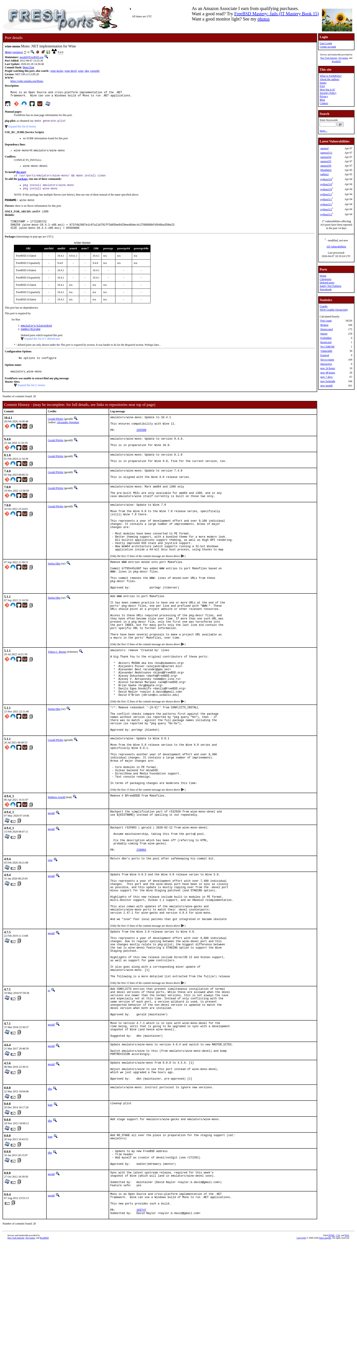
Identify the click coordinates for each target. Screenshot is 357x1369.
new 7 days (326, 377)
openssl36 (325, 165)
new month (326, 385)
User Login (326, 43)
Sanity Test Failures (330, 286)
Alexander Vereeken (68, 432)
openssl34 (325, 157)
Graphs (324, 306)
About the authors (329, 79)
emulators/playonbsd (36, 334)
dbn (50, 1203)
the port (21, 175)
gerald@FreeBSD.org (31, 57)
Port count (326, 320)
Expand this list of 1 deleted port (42, 347)
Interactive (326, 364)
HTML (331, 1361)
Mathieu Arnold (56, 869)
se (49, 1088)
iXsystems (343, 58)
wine (80, 71)
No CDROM (327, 346)
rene (50, 937)
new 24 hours (327, 368)
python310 (326, 179)
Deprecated (326, 329)
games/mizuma (30, 338)
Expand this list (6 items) (22, 128)
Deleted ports (327, 282)
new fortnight (327, 381)
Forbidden (326, 338)
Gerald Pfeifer (55, 429)
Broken (324, 325)
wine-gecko (56, 71)
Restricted (326, 342)
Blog (322, 99)
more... (323, 130)
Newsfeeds (326, 289)
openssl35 (325, 161)
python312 (326, 209)
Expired (324, 355)
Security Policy (328, 93)
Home (323, 275)
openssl (324, 148)
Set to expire (327, 359)
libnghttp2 (326, 170)
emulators (17, 52)
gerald (51, 885)
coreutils (94, 71)
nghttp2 (324, 174)
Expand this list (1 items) (31, 395)
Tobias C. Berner (57, 697)
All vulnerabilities (336, 246)
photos (264, 18)
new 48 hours (327, 372)
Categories (325, 279)
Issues (323, 82)
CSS (338, 1361)
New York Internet (328, 58)
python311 (326, 194)
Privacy (324, 96)
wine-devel (70, 71)
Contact (324, 103)
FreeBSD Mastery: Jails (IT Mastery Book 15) (276, 13)
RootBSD (336, 61)
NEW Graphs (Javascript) (334, 309)
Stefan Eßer (54, 594)
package (22, 183)
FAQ (322, 86)
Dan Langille (325, 1364)
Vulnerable (326, 351)
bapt (50, 1219)
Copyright (301, 1364)
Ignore (323, 333)
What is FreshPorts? (331, 75)
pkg (87, 71)
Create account (328, 46)
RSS (347, 1361)
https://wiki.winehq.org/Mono (26, 81)
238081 (141, 927)
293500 (141, 444)
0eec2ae (28, 68)
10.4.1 (8, 52)
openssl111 (326, 152)
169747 (141, 1335)
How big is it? (327, 89)
